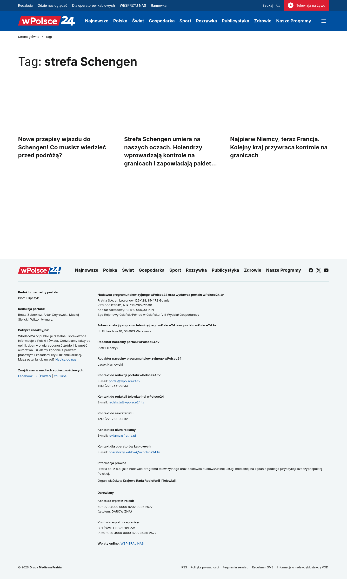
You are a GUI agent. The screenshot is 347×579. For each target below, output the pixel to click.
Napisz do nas (65, 359)
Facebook (25, 376)
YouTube (60, 376)
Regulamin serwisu (235, 567)
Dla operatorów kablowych (93, 5)
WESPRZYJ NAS (133, 5)
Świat (138, 20)
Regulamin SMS (262, 567)
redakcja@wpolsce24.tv (126, 402)
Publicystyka (235, 20)
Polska (120, 20)
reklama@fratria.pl (122, 435)
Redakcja (25, 5)
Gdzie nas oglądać (52, 5)
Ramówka (159, 5)
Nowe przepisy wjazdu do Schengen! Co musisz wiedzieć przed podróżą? (62, 147)
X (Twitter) (43, 376)
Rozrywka (206, 20)
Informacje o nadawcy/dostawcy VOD (303, 567)
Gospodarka (162, 20)
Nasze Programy (293, 20)
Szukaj (271, 5)
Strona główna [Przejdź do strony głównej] (28, 36)
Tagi (49, 36)
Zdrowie (262, 20)
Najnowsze (96, 20)
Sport (185, 20)
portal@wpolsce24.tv (124, 381)
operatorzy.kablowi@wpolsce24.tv (134, 452)
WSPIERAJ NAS (132, 543)
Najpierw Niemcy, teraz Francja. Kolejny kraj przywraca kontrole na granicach (278, 147)
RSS (184, 567)
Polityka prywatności (205, 567)
